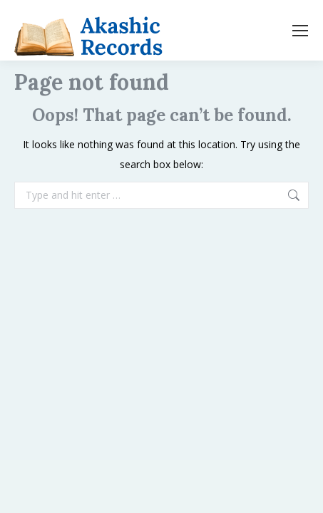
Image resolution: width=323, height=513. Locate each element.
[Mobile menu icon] (300, 30)
